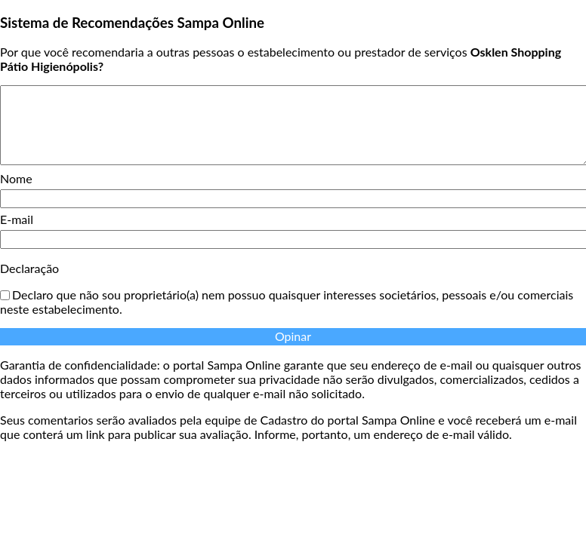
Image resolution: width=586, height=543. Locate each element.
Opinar (293, 336)
